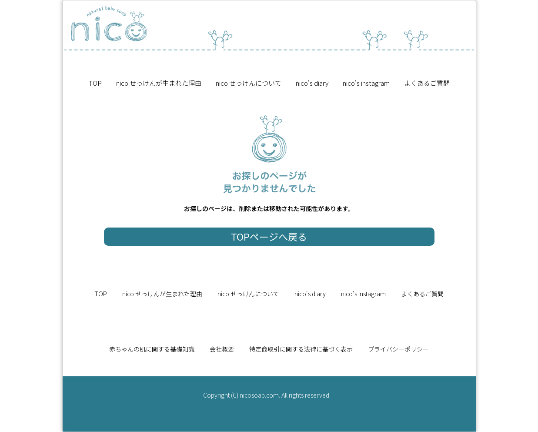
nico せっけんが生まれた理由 (158, 82)
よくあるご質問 (427, 82)
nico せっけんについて (248, 82)
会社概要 (222, 349)
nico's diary (312, 82)
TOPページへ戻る (269, 236)
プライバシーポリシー (398, 349)
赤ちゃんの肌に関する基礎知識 (151, 349)
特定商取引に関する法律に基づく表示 (301, 349)
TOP (95, 82)
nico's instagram (366, 82)
